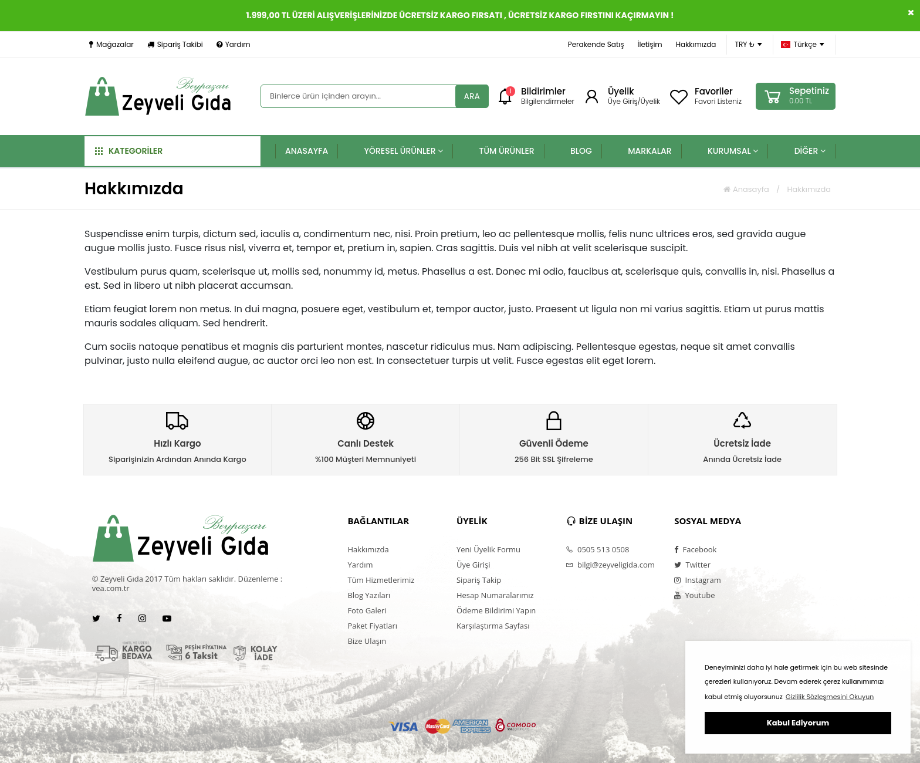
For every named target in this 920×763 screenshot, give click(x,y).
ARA (472, 96)
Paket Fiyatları (372, 625)
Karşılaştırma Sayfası (492, 625)
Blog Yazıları (368, 595)
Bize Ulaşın (366, 641)
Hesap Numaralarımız (495, 595)
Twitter (692, 564)
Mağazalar (111, 44)
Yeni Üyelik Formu (488, 549)
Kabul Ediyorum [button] (798, 722)
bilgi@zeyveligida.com (610, 564)
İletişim (649, 44)
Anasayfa (746, 189)
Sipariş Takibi (175, 44)
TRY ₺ (748, 44)
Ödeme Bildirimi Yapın (496, 610)
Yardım (234, 44)
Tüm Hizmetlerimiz (380, 580)
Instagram (697, 580)
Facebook (695, 549)
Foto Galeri (366, 610)
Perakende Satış (596, 44)
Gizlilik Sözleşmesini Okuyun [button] (830, 696)
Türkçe (802, 44)
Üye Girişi (473, 564)
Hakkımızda (696, 44)
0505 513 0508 (598, 549)
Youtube (694, 595)
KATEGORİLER (129, 151)
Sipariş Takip (478, 580)
